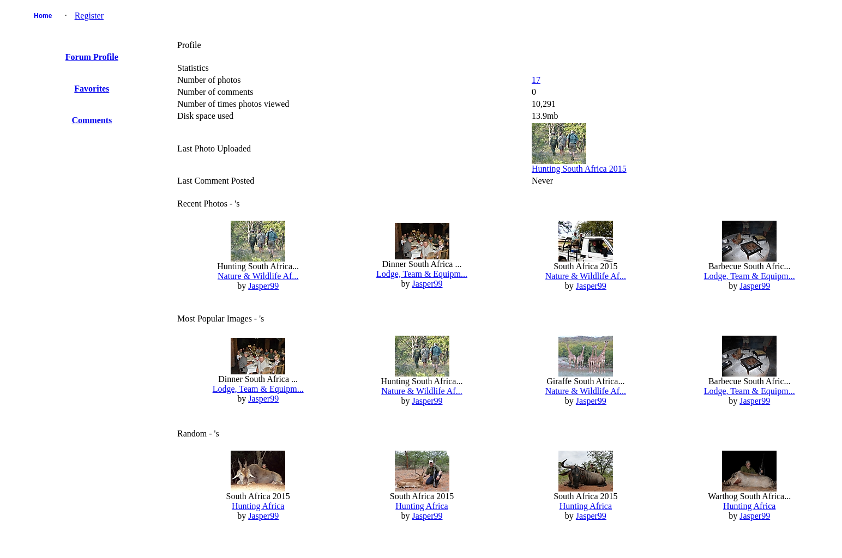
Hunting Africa (258, 506)
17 (536, 79)
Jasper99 (263, 285)
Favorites (91, 88)
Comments (91, 120)
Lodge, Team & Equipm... (421, 273)
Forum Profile (91, 57)
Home (43, 16)
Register (89, 15)
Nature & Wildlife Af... (258, 276)
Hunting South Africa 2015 (579, 168)
